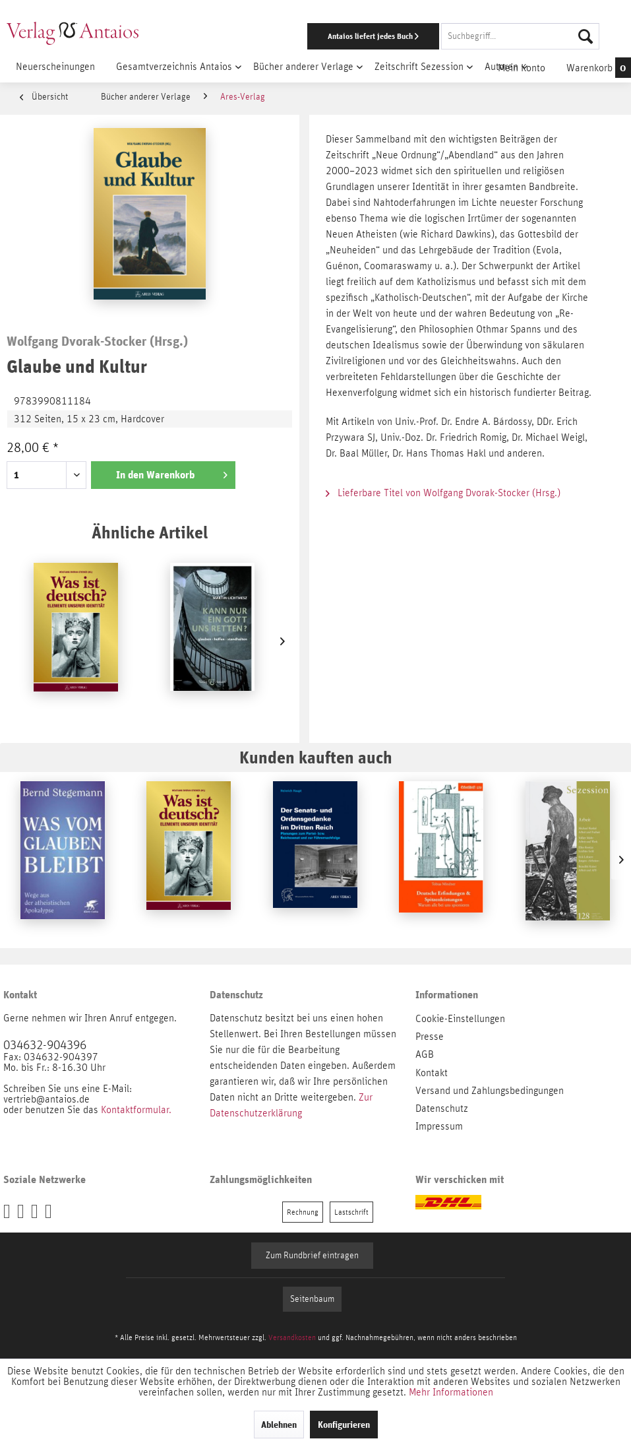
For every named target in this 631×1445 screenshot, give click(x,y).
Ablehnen (279, 1424)
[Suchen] (585, 36)
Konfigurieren (344, 1424)
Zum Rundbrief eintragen (312, 1255)
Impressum (439, 1126)
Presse (429, 1036)
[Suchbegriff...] (520, 36)
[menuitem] (410, 36)
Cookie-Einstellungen (460, 1018)
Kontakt (431, 1073)
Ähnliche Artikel (150, 532)
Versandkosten (292, 1337)
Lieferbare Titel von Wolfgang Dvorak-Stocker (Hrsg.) (443, 493)
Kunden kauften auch (315, 757)
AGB (424, 1054)
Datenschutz (441, 1108)
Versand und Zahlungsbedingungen (489, 1090)
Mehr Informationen (451, 1392)
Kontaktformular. (136, 1110)
